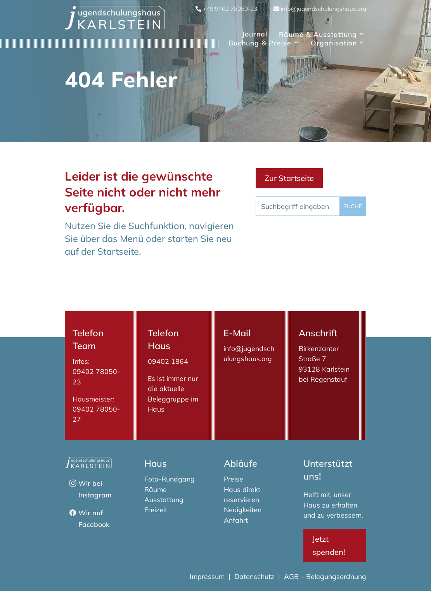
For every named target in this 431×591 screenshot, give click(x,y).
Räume (155, 489)
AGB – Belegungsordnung (325, 576)
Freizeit (155, 509)
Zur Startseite (289, 178)
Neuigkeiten (242, 509)
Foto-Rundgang (169, 479)
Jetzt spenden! (328, 545)
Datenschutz (254, 576)
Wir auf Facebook (93, 518)
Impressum (208, 576)
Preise (233, 479)
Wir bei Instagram (95, 489)
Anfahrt (236, 520)
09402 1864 (168, 361)
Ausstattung (163, 499)
